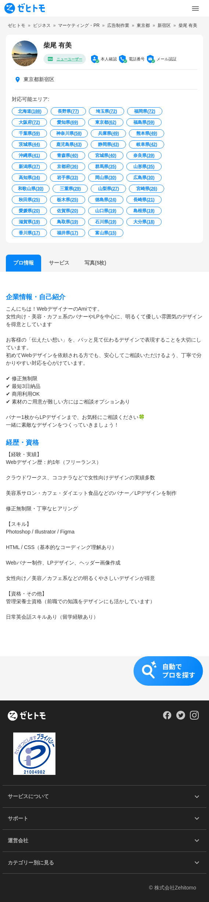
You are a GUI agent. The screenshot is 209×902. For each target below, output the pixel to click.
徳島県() (105, 199)
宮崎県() (146, 188)
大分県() (143, 221)
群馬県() (105, 166)
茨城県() (29, 144)
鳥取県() (67, 221)
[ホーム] (27, 716)
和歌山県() (30, 188)
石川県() (105, 221)
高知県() (29, 177)
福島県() (143, 122)
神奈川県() (69, 133)
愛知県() (67, 122)
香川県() (29, 232)
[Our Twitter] (180, 718)
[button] (104, 678)
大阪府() (29, 122)
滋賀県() (29, 221)
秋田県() (29, 199)
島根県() (143, 210)
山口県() (105, 210)
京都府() (67, 166)
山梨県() (108, 188)
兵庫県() (108, 133)
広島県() (143, 177)
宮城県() (105, 155)
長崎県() (143, 199)
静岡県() (108, 144)
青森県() (67, 155)
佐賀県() (67, 210)
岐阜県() (146, 144)
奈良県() (143, 155)
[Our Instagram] (194, 718)
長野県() (68, 111)
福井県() (67, 232)
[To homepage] (24, 8)
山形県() (143, 166)
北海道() (30, 111)
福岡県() (144, 111)
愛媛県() (29, 210)
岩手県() (67, 177)
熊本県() (146, 133)
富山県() (105, 232)
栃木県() (67, 199)
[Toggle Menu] (195, 8)
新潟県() (29, 166)
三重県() (70, 188)
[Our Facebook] (167, 718)
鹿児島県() (69, 144)
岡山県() (105, 177)
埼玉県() (106, 111)
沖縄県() (29, 155)
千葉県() (29, 133)
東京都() (105, 122)
